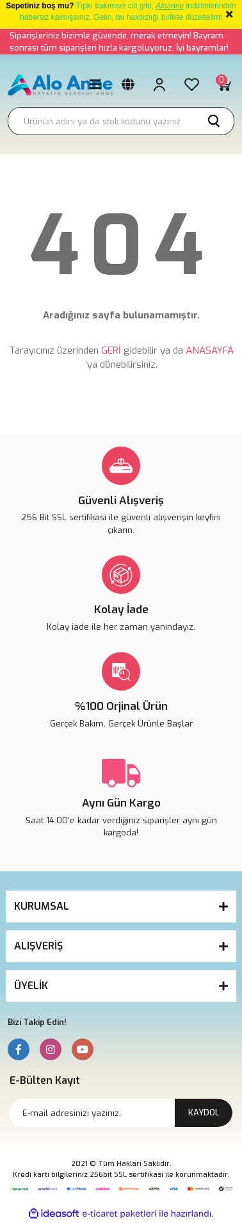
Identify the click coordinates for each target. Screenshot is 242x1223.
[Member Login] (159, 84)
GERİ (111, 350)
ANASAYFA (210, 350)
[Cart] (223, 84)
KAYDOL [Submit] (204, 1112)
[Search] (121, 121)
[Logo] (60, 84)
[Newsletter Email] (121, 1113)
